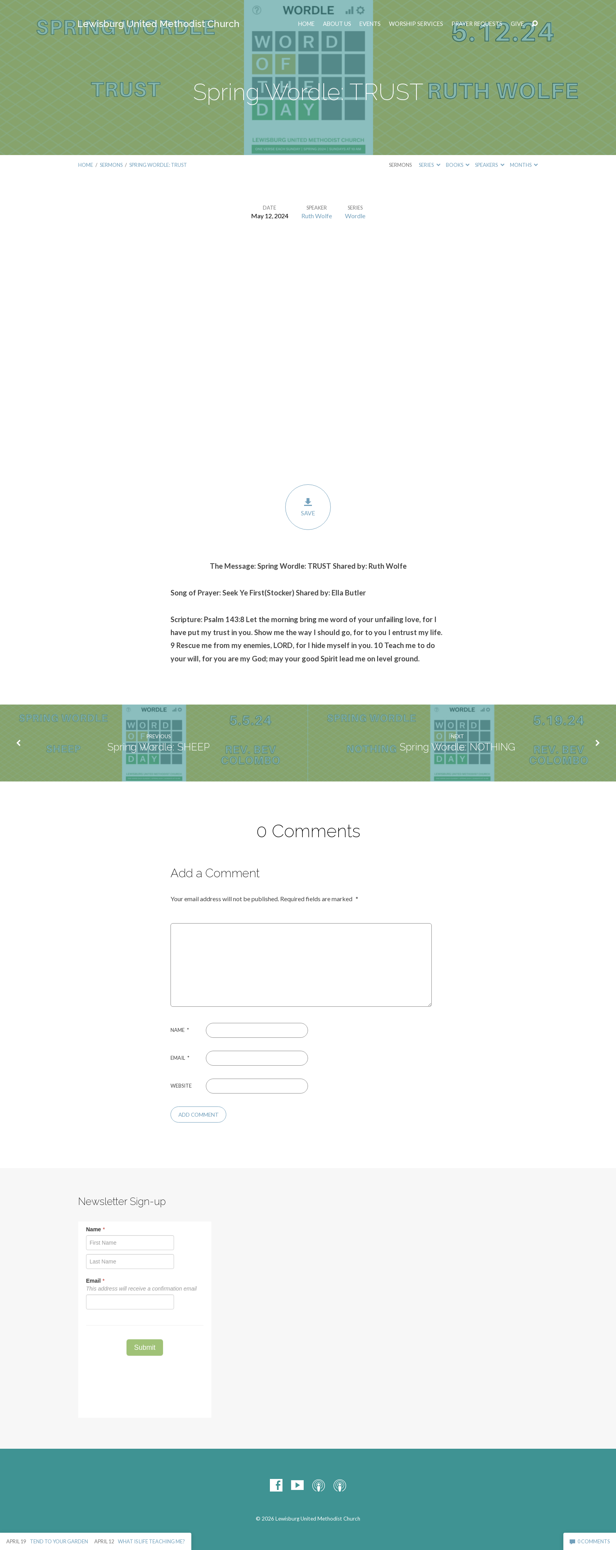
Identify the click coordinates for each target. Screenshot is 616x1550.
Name (179, 1030)
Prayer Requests (476, 24)
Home (306, 24)
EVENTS (370, 24)
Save (308, 507)
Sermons (111, 165)
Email (179, 1058)
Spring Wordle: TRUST (158, 165)
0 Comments (590, 1541)
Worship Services (416, 24)
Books (457, 165)
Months (524, 165)
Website (181, 1086)
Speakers (489, 165)
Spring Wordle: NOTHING (457, 747)
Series (429, 165)
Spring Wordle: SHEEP (158, 747)
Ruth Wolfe (316, 215)
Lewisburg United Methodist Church (158, 23)
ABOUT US (337, 24)
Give (517, 24)
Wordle (355, 215)
